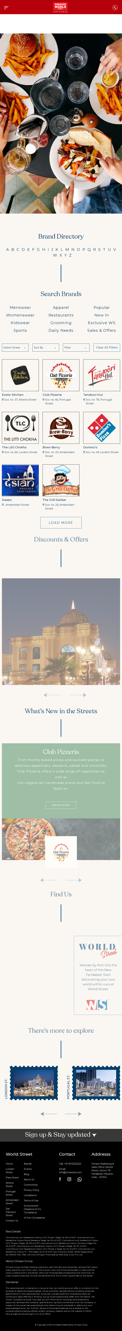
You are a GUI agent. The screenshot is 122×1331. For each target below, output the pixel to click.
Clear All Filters (107, 347)
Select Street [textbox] (11, 347)
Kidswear (20, 322)
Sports (20, 330)
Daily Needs (60, 330)
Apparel (61, 307)
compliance (30, 1195)
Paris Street (12, 1177)
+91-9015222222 (72, 1163)
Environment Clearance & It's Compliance (32, 1209)
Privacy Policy (31, 1190)
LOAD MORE (61, 523)
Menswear (20, 307)
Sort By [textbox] (38, 347)
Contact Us (12, 1220)
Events (28, 1169)
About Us (29, 1179)
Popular (102, 307)
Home (9, 1163)
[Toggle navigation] (6, 7)
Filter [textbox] (67, 347)
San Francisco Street (11, 1212)
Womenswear (20, 315)
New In (101, 315)
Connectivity (31, 1184)
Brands (27, 1163)
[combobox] (15, 348)
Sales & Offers (101, 330)
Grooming (61, 322)
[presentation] (48, 1113)
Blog (26, 1174)
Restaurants (61, 315)
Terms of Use (31, 1200)
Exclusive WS (102, 322)
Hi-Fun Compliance (34, 1217)
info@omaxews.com (70, 1172)
